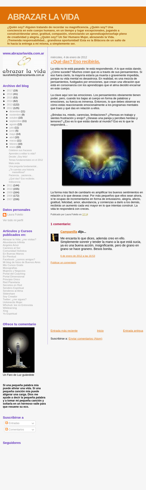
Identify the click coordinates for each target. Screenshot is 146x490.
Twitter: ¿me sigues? (14, 299)
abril (12, 137)
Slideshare (9, 293)
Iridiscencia (14, 182)
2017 (10, 90)
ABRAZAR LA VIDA (43, 17)
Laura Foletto (15, 214)
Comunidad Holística (14, 250)
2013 (10, 104)
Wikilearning (10, 307)
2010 (10, 188)
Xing (5, 310)
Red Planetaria (11, 282)
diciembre (15, 111)
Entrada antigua (133, 330)
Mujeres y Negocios (14, 270)
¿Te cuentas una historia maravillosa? (21, 171)
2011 (10, 185)
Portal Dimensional (13, 276)
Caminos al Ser (11, 247)
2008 (10, 195)
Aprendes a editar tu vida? (22, 153)
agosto (14, 124)
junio (13, 130)
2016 (10, 93)
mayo (13, 134)
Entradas (12, 423)
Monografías (10, 267)
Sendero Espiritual (13, 287)
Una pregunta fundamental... (23, 166)
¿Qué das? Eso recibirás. (75, 61)
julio (12, 127)
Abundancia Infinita (14, 242)
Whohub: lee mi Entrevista (18, 305)
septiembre (16, 121)
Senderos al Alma (13, 290)
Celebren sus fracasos (20, 150)
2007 (10, 199)
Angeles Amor (11, 245)
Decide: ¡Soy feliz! (18, 156)
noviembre (16, 114)
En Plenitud (9, 256)
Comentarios (14, 429)
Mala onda (14, 163)
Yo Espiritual (10, 313)
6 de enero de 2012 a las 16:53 (77, 256)
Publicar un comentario (63, 262)
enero (13, 147)
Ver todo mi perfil (13, 220)
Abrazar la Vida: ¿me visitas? (19, 239)
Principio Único (11, 279)
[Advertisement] (98, 294)
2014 (10, 100)
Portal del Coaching (14, 273)
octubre (14, 117)
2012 (10, 108)
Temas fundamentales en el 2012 (26, 160)
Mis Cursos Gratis (13, 265)
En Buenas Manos (13, 253)
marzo (13, 140)
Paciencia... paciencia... (21, 175)
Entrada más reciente (64, 330)
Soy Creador (10, 296)
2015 (10, 97)
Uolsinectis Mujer (12, 302)
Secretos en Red (12, 285)
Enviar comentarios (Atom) (85, 338)
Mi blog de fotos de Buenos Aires (21, 262)
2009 (10, 192)
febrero (14, 144)
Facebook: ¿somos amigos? (19, 259)
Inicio (100, 330)
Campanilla (68, 231)
